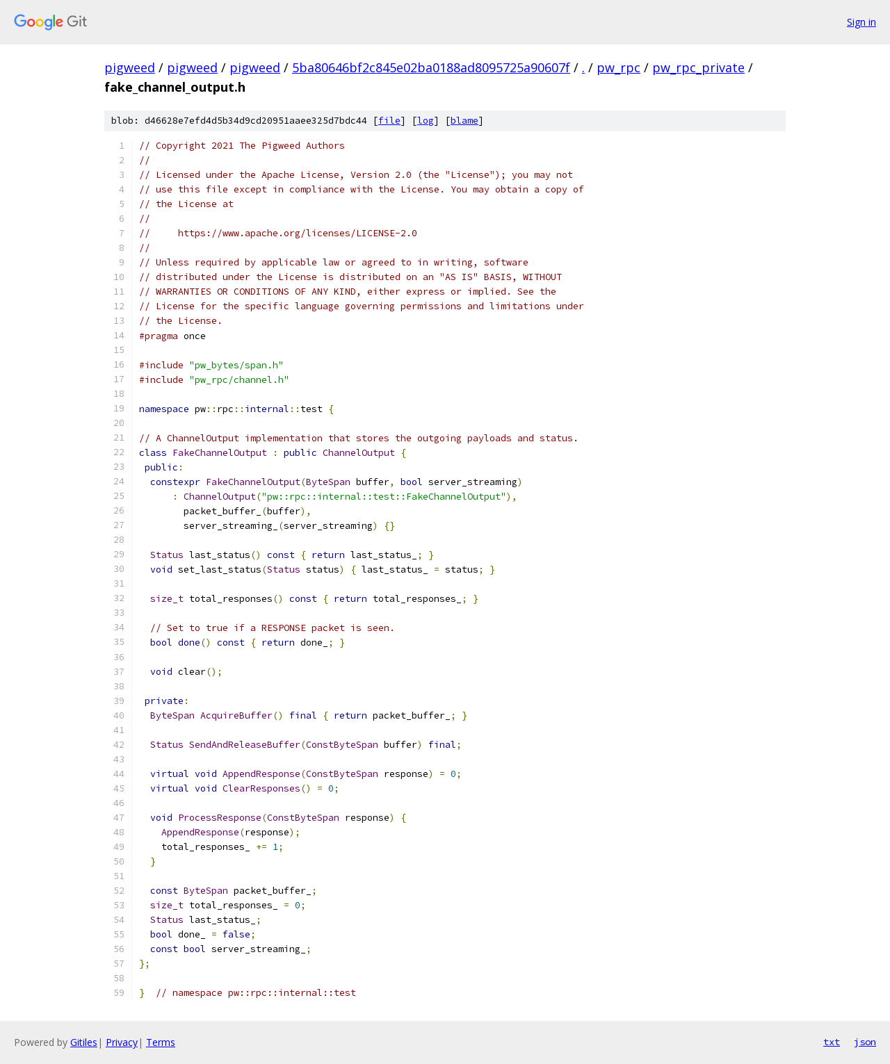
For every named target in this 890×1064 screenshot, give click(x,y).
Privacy (122, 1042)
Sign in (861, 21)
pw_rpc (618, 67)
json (865, 1042)
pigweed (129, 67)
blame (464, 120)
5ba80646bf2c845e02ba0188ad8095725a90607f (431, 67)
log (425, 120)
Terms (160, 1042)
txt (831, 1042)
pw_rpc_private (698, 67)
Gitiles (83, 1042)
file (389, 120)
